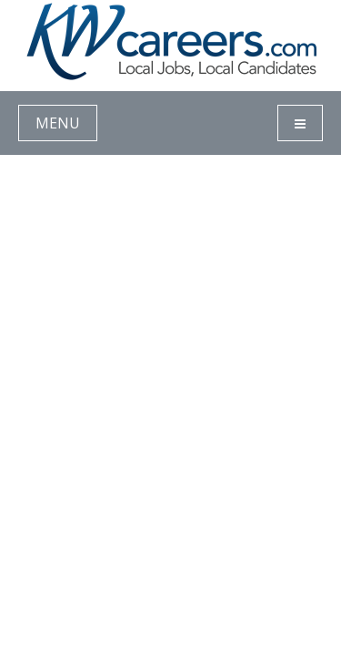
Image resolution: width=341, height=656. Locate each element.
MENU (57, 123)
